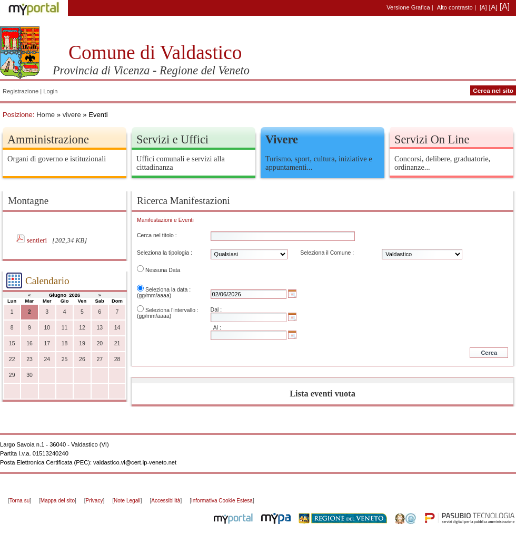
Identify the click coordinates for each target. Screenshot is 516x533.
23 (29, 359)
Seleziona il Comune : (327, 253)
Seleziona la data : (168, 290)
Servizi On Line (431, 139)
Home (45, 115)
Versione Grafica (408, 7)
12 (82, 328)
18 (65, 343)
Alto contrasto (455, 7)
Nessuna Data (162, 270)
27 (99, 359)
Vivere (281, 139)
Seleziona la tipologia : (164, 253)
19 (82, 343)
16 (29, 343)
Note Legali (127, 500)
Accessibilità (165, 500)
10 (47, 328)
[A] (483, 7)
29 (12, 375)
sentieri (38, 240)
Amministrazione (48, 139)
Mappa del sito (58, 500)
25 (65, 359)
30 (29, 375)
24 (47, 359)
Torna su (19, 500)
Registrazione (20, 91)
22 (12, 359)
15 (12, 343)
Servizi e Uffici (172, 139)
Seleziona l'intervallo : (172, 310)
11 (65, 328)
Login (50, 91)
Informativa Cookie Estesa (222, 500)
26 (82, 359)
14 (117, 328)
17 (47, 343)
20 (99, 343)
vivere (72, 115)
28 (117, 359)
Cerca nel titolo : (157, 235)
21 (117, 343)
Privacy (94, 500)
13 (99, 328)
